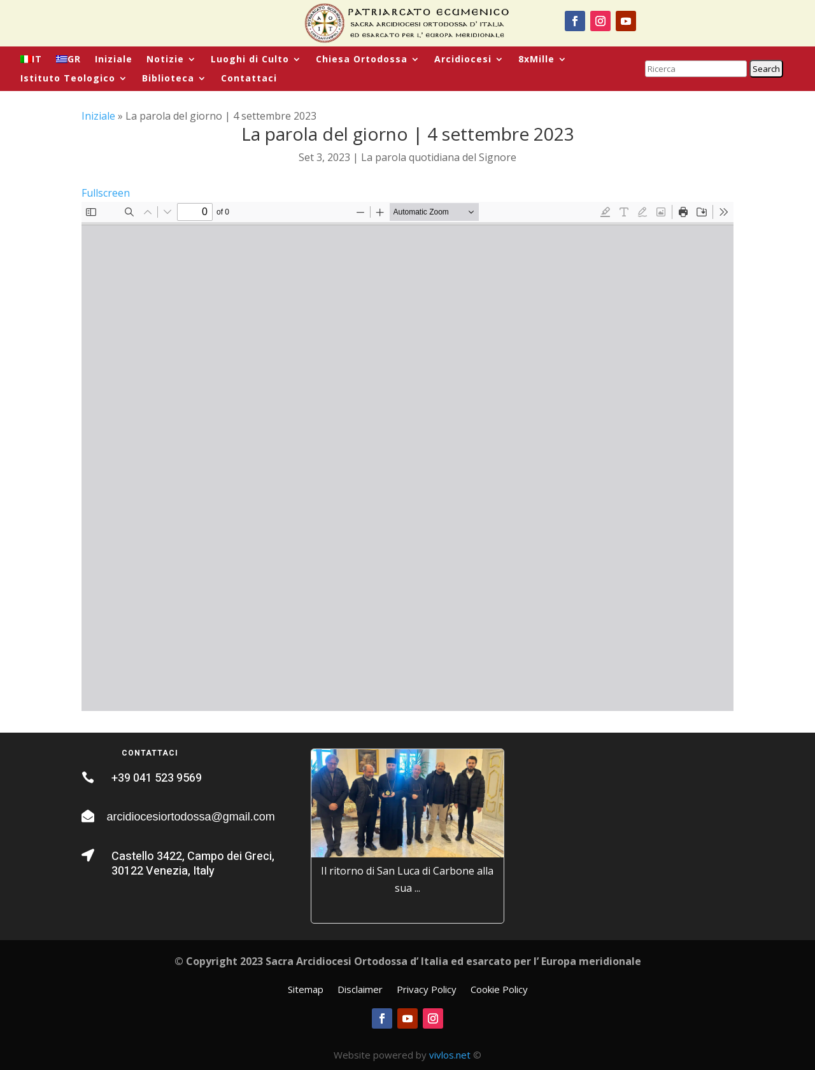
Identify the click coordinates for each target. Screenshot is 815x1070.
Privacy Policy (427, 990)
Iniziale (113, 60)
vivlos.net (450, 1054)
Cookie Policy (499, 990)
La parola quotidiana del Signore (438, 157)
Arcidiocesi (463, 60)
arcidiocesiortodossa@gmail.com (190, 816)
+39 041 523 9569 (156, 778)
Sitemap (305, 990)
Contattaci (249, 79)
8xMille (536, 60)
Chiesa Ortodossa (362, 60)
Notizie (165, 60)
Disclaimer (360, 990)
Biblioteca (168, 79)
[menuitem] (31, 62)
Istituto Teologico (67, 79)
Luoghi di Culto (250, 60)
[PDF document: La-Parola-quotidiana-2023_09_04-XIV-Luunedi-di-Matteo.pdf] (408, 456)
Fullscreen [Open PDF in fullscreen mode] (106, 193)
